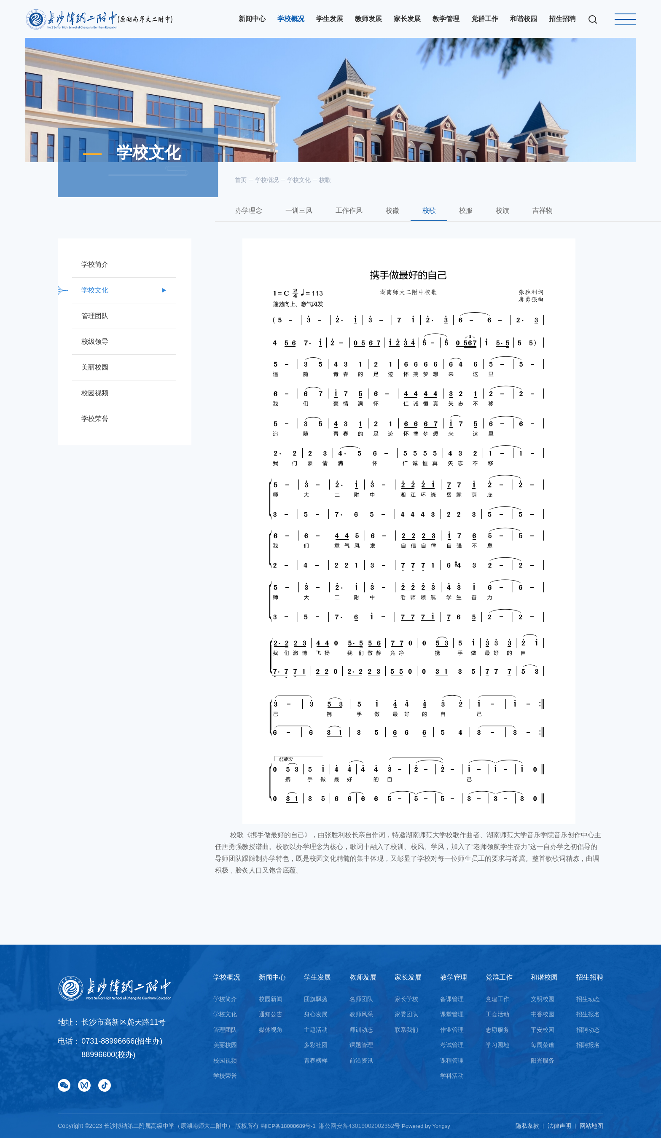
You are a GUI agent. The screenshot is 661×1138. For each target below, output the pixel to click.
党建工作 (497, 999)
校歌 (325, 180)
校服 (484, 221)
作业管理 (452, 1029)
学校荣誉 (225, 1075)
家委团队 (406, 1014)
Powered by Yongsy (432, 1125)
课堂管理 (452, 1014)
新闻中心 (272, 977)
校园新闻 (270, 999)
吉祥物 (568, 221)
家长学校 (406, 999)
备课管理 (452, 999)
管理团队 (225, 1029)
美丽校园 (225, 1045)
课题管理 (361, 1045)
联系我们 (406, 1029)
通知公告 (270, 1014)
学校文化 (299, 180)
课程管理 (452, 1060)
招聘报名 (588, 1045)
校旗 (524, 221)
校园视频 (225, 1060)
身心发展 (316, 1014)
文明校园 (542, 999)
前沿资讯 (361, 1060)
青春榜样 (316, 1060)
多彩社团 (316, 1045)
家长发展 (408, 977)
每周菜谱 (542, 1045)
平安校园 (542, 1029)
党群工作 (499, 977)
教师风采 (361, 1014)
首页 (241, 180)
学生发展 (317, 977)
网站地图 (591, 1125)
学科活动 (452, 1075)
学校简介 (225, 999)
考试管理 (452, 1045)
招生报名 (588, 1014)
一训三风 (302, 221)
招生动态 (588, 999)
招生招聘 (589, 977)
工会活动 (497, 1014)
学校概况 (267, 180)
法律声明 (559, 1125)
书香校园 (542, 1014)
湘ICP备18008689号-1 (291, 1125)
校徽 (402, 221)
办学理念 (248, 221)
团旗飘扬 (316, 999)
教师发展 (362, 977)
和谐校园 (544, 977)
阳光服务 (542, 1060)
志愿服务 (497, 1029)
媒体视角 (270, 1029)
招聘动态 (588, 1029)
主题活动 (316, 1029)
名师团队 (361, 999)
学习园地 (497, 1045)
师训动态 (361, 1029)
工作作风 (355, 221)
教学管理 (453, 977)
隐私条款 (527, 1125)
